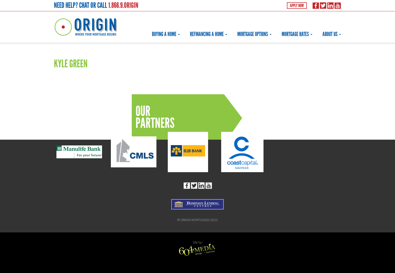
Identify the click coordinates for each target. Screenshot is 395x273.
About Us (331, 34)
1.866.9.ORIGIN (123, 5)
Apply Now (297, 5)
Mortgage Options (254, 34)
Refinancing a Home (208, 34)
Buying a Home (166, 34)
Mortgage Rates (297, 34)
